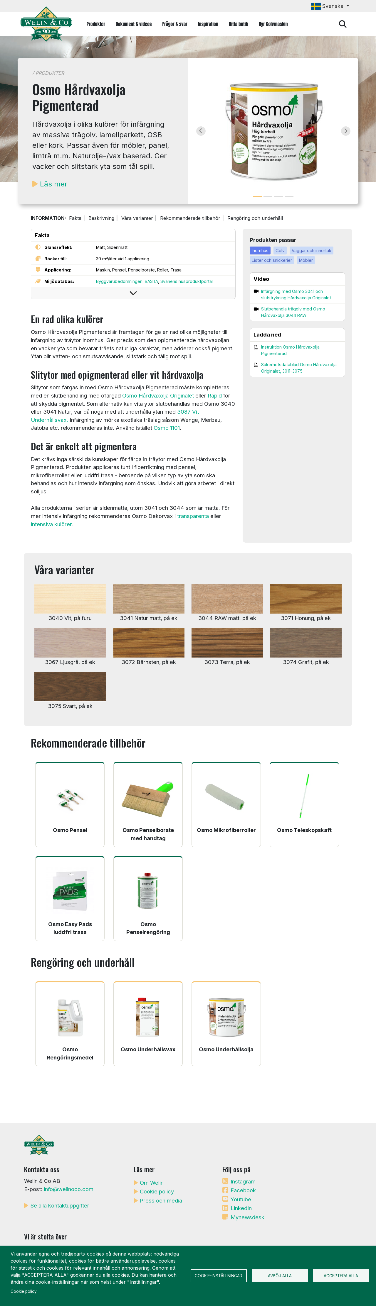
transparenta (193, 516)
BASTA (151, 281)
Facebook (243, 1190)
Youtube (241, 1199)
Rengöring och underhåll (255, 218)
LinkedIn (241, 1208)
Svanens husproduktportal (186, 281)
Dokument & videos (134, 24)
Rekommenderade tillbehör (190, 218)
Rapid (215, 395)
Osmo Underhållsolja (226, 1049)
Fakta (75, 218)
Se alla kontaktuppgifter (60, 1205)
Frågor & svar (174, 24)
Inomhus (260, 250)
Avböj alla (280, 1275)
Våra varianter (137, 218)
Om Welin (152, 1182)
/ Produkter (48, 73)
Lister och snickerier (272, 260)
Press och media (161, 1200)
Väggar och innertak (311, 250)
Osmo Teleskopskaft (304, 830)
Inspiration (208, 24)
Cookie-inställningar (218, 1275)
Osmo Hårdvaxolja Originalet (158, 395)
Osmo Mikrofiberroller (226, 830)
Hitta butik (238, 24)
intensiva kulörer (51, 524)
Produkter (96, 24)
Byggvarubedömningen (119, 281)
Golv (280, 250)
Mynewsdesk (247, 1217)
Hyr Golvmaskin (273, 24)
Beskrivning (101, 218)
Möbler (306, 260)
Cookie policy (157, 1191)
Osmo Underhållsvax (148, 1049)
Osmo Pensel (70, 830)
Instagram (243, 1181)
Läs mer (53, 184)
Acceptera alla (341, 1275)
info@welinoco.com (68, 1189)
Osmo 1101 (167, 427)
